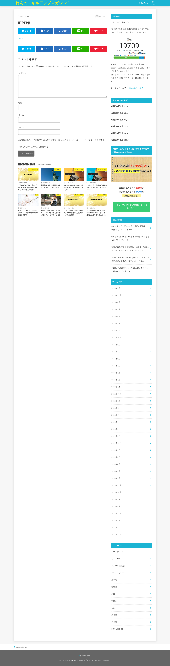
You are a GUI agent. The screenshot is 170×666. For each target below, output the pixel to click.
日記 (113, 608)
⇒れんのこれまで (135, 88)
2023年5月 (115, 373)
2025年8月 (115, 302)
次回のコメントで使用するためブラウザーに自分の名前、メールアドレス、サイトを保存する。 (63, 140)
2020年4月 (115, 464)
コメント (22, 73)
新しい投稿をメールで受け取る (34, 147)
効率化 (114, 580)
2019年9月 (115, 499)
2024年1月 (115, 352)
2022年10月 (116, 394)
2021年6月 (115, 422)
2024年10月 (116, 338)
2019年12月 (116, 485)
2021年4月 (115, 429)
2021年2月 (115, 436)
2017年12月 (116, 535)
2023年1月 (115, 387)
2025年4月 (115, 323)
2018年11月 (116, 513)
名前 (21, 103)
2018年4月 (115, 520)
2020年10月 (116, 443)
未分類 (114, 615)
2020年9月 (115, 450)
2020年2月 (115, 478)
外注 (113, 594)
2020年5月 (115, 457)
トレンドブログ (118, 573)
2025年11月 (116, 295)
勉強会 (114, 587)
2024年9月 (115, 345)
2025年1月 (115, 331)
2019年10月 (116, 492)
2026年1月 (115, 288)
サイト (21, 127)
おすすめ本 (116, 559)
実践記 (114, 601)
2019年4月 (115, 506)
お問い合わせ (144, 3)
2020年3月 (115, 471)
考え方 (114, 622)
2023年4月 (115, 380)
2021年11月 (116, 408)
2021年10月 (116, 415)
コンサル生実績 (118, 566)
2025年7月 (115, 309)
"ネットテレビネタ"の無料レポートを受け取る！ (131, 206)
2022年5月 (115, 401)
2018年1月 (115, 528)
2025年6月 (115, 316)
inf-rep (21, 38)
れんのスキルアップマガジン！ (43, 3)
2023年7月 (115, 366)
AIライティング (118, 552)
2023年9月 (115, 359)
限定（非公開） (118, 629)
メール (22, 115)
